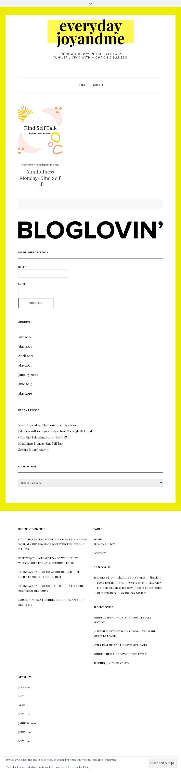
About (98, 85)
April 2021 (25, 356)
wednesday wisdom (133, 592)
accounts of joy (103, 577)
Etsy (121, 582)
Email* (43, 288)
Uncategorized (107, 592)
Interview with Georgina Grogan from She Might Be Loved (55, 431)
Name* (43, 271)
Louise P (24, 599)
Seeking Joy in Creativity (33, 450)
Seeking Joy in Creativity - (37, 558)
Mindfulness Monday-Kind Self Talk (40, 177)
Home (82, 85)
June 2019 (25, 384)
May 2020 (25, 365)
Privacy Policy (104, 544)
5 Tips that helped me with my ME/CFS (42, 437)
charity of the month (131, 577)
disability (155, 577)
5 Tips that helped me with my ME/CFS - (46, 539)
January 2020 (28, 374)
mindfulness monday (47, 164)
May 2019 (25, 393)
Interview (155, 582)
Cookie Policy (82, 767)
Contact (99, 553)
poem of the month (150, 587)
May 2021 (25, 346)
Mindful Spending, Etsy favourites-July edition (47, 425)
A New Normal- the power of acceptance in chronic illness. (52, 544)
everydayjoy (28, 164)
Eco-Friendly (105, 582)
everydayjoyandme (32, 572)
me (99, 587)
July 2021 (24, 337)
